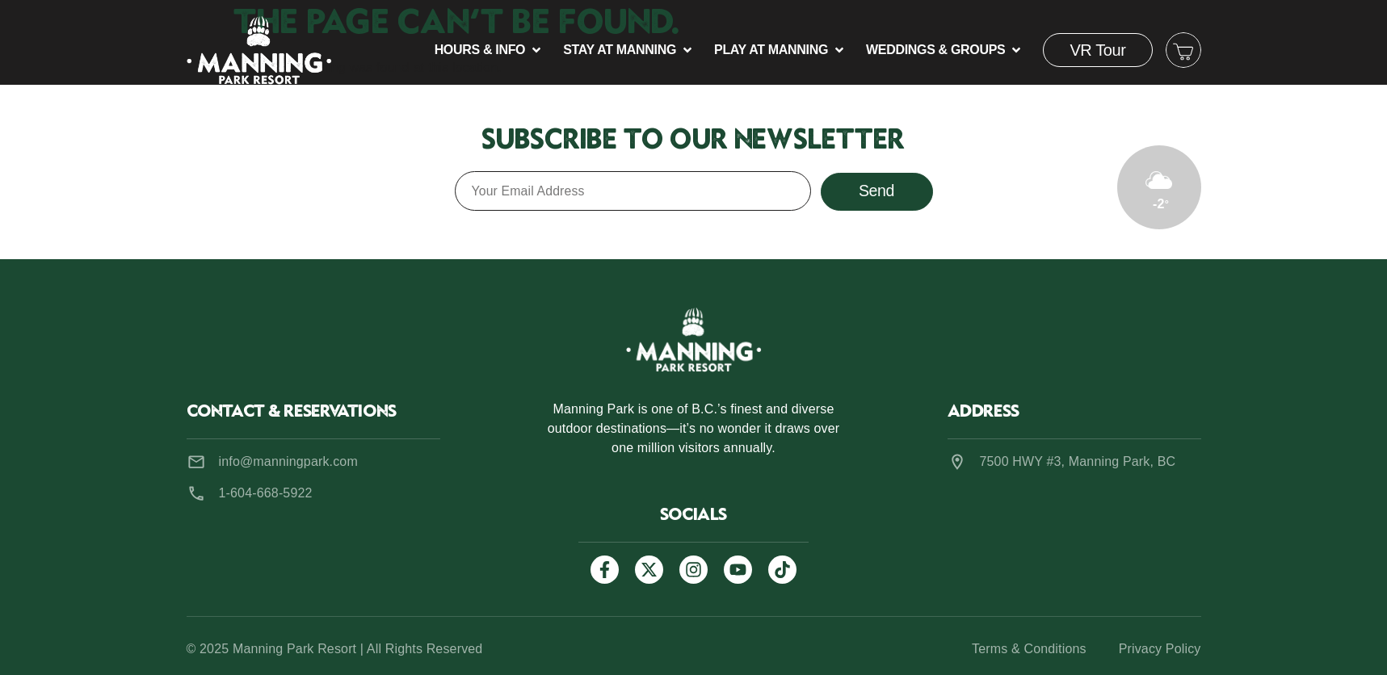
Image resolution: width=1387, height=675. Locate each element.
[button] (489, 50)
